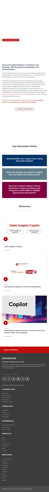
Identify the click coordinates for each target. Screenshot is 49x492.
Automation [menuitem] (4, 412)
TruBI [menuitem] (3, 441)
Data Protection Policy (6, 489)
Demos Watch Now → (24, 287)
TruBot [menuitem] (3, 437)
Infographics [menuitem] (4, 475)
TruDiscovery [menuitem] (4, 446)
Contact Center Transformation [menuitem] (8, 425)
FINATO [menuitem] (3, 448)
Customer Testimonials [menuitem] (6, 458)
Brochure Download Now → (24, 332)
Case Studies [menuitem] (4, 460)
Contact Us (29, 489)
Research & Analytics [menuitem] (6, 429)
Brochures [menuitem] (4, 469)
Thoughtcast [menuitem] (4, 471)
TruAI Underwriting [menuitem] (6, 444)
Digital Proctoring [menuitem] (6, 427)
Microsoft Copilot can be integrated (15, 94)
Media (25, 489)
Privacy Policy (15, 489)
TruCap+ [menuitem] (4, 439)
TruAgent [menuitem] (4, 450)
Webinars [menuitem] (4, 473)
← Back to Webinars (10, 350)
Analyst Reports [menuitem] (5, 465)
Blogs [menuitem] (3, 478)
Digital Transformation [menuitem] (6, 397)
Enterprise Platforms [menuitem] (6, 395)
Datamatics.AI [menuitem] (5, 393)
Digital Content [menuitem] (5, 416)
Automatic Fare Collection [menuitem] (7, 401)
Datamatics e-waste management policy (13, 385)
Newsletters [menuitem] (4, 480)
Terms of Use (20, 489)
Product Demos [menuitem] (5, 463)
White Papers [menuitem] (5, 467)
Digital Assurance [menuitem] (5, 399)
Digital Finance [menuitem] (5, 410)
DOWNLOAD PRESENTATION (11, 40)
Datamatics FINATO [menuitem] (6, 414)
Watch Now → (7, 250)
